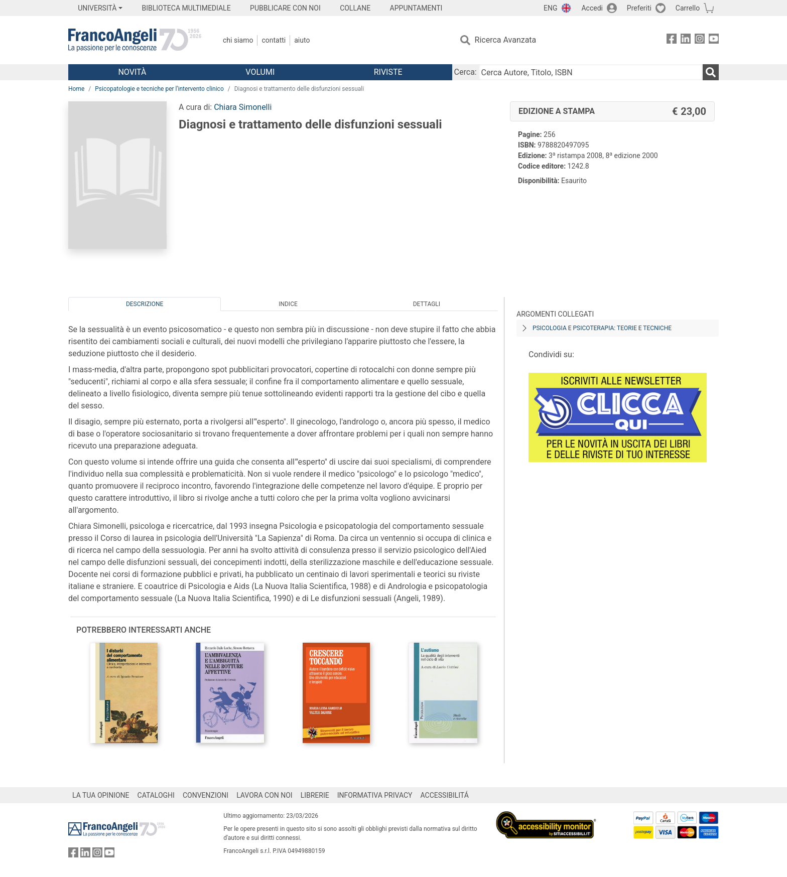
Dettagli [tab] (426, 304)
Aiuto (302, 40)
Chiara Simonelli (243, 107)
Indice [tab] (288, 304)
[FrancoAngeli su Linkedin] (686, 40)
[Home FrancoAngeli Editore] (134, 40)
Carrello (688, 8)
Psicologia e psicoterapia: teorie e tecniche (602, 328)
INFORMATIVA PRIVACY (375, 795)
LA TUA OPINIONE (100, 795)
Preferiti (639, 8)
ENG (550, 8)
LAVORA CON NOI (264, 795)
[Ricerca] (711, 72)
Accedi (592, 8)
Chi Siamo (238, 40)
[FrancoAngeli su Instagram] (700, 40)
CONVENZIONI (205, 795)
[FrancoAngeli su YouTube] (714, 40)
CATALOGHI (156, 795)
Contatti (273, 40)
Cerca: (465, 72)
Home (76, 88)
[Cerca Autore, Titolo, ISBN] (591, 72)
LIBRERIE (315, 795)
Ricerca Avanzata (506, 40)
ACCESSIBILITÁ (445, 795)
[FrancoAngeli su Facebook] (672, 40)
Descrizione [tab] (144, 304)
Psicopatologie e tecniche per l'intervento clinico (159, 88)
